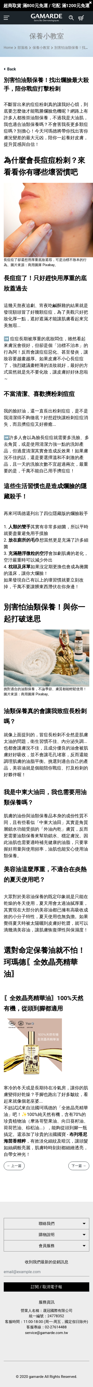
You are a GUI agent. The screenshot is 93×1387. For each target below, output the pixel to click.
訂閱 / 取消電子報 (46, 1286)
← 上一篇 (14, 1166)
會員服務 (47, 1245)
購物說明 (47, 1234)
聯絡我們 (47, 1223)
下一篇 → (79, 1166)
